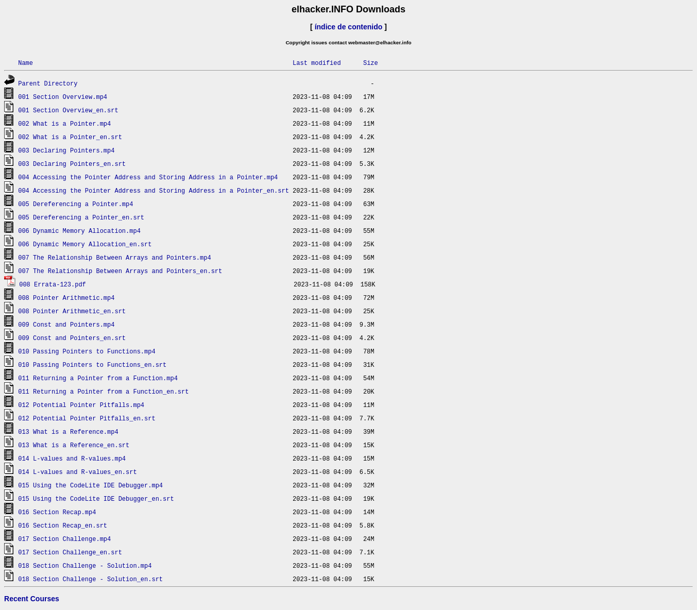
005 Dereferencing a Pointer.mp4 (75, 203)
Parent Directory (47, 83)
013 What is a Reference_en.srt (73, 444)
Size (370, 62)
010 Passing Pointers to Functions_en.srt (92, 364)
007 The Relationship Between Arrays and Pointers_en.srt (120, 270)
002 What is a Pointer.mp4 (64, 123)
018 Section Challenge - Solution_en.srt (90, 578)
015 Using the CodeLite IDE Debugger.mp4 (90, 485)
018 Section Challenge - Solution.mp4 (84, 565)
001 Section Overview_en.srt (68, 110)
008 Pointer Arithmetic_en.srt (72, 311)
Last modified (317, 62)
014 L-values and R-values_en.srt (77, 471)
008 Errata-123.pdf (52, 284)
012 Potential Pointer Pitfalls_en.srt (86, 418)
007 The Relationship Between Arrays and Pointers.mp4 (114, 257)
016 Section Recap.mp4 (57, 511)
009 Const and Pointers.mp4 (66, 324)
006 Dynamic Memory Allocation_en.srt (84, 244)
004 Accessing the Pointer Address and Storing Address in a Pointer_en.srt (153, 190)
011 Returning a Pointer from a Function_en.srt (103, 391)
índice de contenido (349, 27)
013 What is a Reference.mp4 (68, 431)
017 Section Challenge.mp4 (64, 538)
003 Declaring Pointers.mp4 (66, 150)
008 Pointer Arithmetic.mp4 (66, 297)
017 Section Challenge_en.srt (70, 552)
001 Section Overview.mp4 (62, 96)
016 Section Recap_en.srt (62, 525)
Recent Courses (31, 599)
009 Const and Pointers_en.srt (72, 337)
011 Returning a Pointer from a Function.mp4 (98, 378)
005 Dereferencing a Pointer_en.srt (81, 217)
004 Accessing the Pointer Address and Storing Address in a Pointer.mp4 (148, 177)
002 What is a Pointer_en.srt (70, 136)
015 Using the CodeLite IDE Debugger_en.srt (96, 498)
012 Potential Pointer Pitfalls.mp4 (81, 404)
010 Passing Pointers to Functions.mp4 (86, 351)
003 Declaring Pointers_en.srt (72, 163)
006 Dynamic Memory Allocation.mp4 (79, 230)
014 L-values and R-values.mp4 (72, 458)
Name (25, 62)
